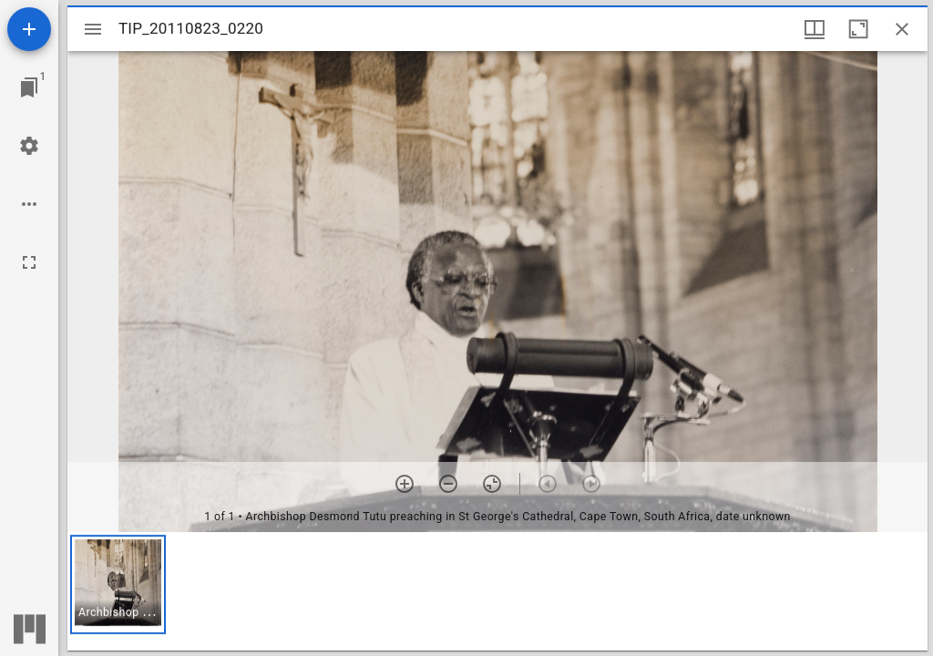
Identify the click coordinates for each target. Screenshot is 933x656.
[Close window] (902, 29)
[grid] (497, 591)
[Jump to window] (29, 87)
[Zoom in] (404, 484)
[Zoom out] (448, 484)
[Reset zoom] (492, 484)
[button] (118, 584)
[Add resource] (29, 29)
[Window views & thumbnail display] (814, 29)
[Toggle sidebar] (93, 29)
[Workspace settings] (29, 146)
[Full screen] (29, 262)
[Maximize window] (858, 29)
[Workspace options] (29, 204)
